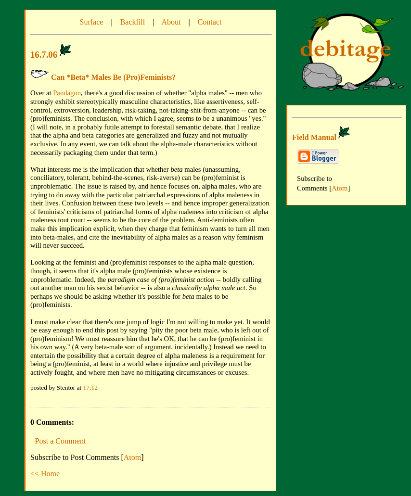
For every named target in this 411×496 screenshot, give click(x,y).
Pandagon (67, 93)
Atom (132, 457)
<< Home (45, 474)
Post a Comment (60, 441)
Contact (210, 22)
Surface (91, 22)
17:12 (90, 387)
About (170, 22)
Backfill (132, 22)
